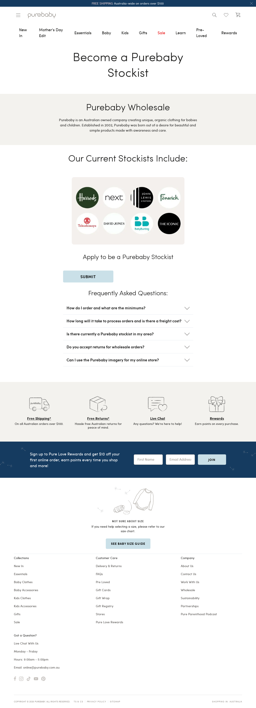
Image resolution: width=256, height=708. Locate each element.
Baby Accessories (26, 590)
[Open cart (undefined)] (237, 15)
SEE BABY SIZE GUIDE (128, 543)
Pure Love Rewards (109, 622)
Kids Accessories (25, 606)
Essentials (20, 574)
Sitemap (115, 701)
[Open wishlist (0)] (226, 15)
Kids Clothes (22, 598)
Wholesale (188, 590)
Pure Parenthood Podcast (199, 614)
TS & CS (78, 701)
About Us (187, 566)
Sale (17, 622)
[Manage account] (18, 15)
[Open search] (214, 15)
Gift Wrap (103, 598)
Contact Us (188, 574)
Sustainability (190, 598)
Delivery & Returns (109, 566)
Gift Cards (103, 590)
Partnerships (190, 606)
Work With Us (190, 582)
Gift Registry (104, 606)
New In (19, 566)
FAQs (99, 574)
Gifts (17, 614)
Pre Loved (103, 582)
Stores (100, 614)
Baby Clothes (23, 582)
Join (211, 459)
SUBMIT (88, 276)
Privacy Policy (96, 701)
